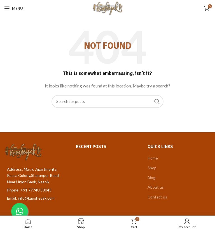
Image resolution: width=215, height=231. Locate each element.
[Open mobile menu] (13, 8)
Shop (152, 167)
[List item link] (35, 190)
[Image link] (23, 151)
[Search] (107, 101)
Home (153, 158)
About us (156, 187)
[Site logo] (107, 8)
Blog (151, 177)
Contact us (157, 197)
